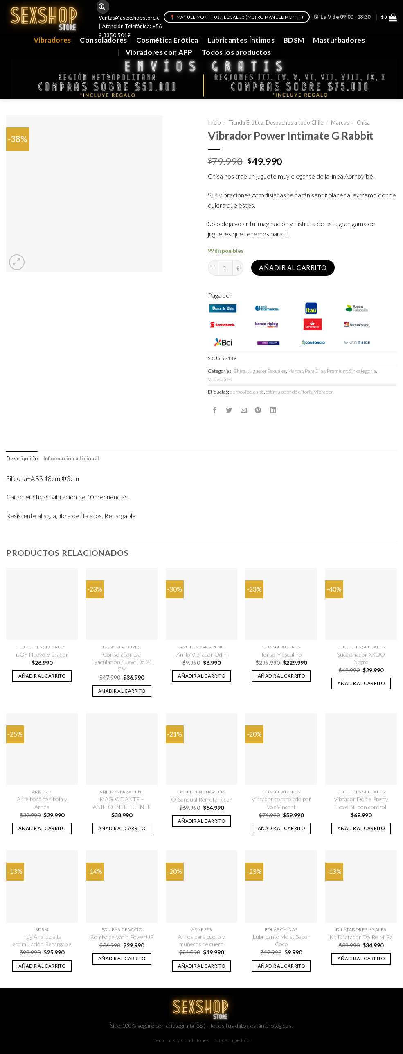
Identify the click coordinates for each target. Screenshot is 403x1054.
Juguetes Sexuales (266, 371)
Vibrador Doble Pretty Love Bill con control (361, 803)
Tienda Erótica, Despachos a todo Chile (275, 122)
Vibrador (323, 392)
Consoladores (103, 40)
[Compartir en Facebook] (214, 410)
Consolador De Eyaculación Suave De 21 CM (122, 662)
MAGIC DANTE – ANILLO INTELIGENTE (122, 803)
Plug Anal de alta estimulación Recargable (42, 940)
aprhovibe (241, 392)
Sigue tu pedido (232, 1040)
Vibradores (52, 40)
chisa (258, 392)
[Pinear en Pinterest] (258, 410)
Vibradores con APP (159, 52)
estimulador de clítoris (289, 392)
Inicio (214, 122)
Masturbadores (339, 40)
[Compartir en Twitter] (229, 410)
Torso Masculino (281, 654)
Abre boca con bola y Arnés (42, 803)
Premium (337, 371)
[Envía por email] (243, 410)
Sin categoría (362, 371)
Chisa (363, 122)
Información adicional (71, 459)
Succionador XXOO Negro (361, 658)
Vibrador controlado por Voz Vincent (281, 803)
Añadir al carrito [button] (41, 675)
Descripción (22, 459)
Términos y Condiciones (181, 1040)
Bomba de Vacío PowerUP (121, 937)
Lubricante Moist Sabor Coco (281, 940)
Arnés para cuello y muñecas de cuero (201, 940)
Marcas (340, 122)
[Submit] (102, 7)
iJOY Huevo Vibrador (42, 654)
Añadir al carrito (292, 267)
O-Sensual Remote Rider (201, 799)
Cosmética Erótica (167, 40)
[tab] (22, 459)
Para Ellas (315, 371)
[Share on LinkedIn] (272, 410)
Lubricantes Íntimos (241, 40)
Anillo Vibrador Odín (201, 654)
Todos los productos (236, 52)
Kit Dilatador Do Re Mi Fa (361, 937)
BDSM (294, 40)
